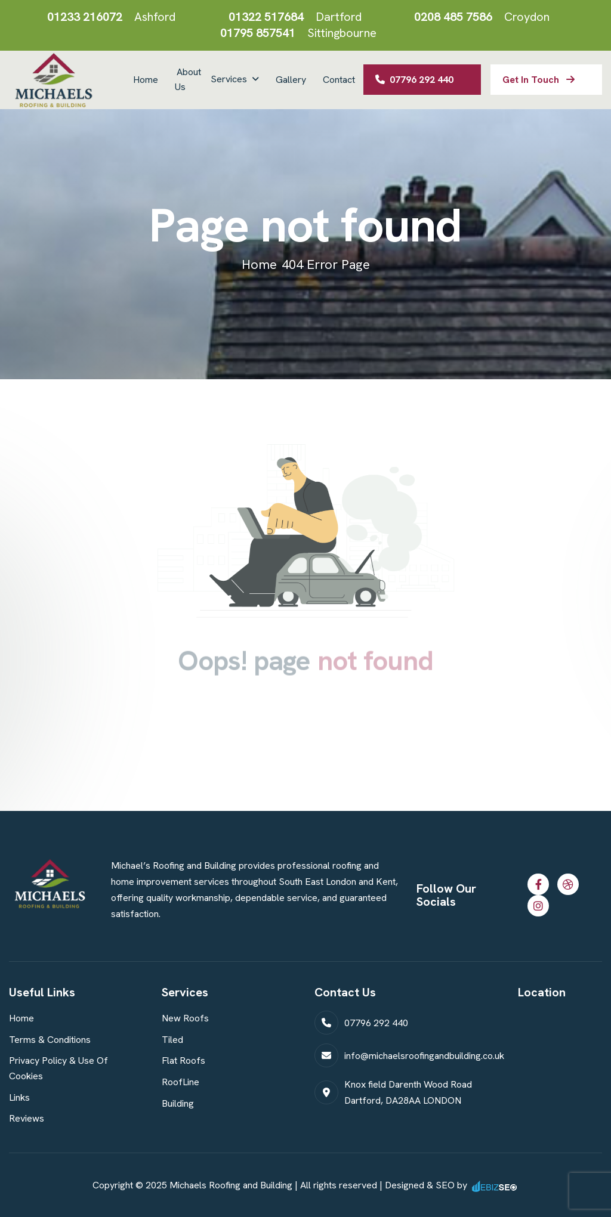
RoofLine (180, 1082)
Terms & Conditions (50, 1039)
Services (229, 79)
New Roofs (185, 1018)
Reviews (26, 1118)
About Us (188, 80)
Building (178, 1103)
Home (145, 79)
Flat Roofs (183, 1060)
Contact (339, 79)
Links (19, 1097)
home (259, 264)
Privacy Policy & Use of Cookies (58, 1068)
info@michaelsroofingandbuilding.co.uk (424, 1055)
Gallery (291, 79)
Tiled (172, 1039)
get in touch (538, 79)
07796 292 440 (414, 79)
